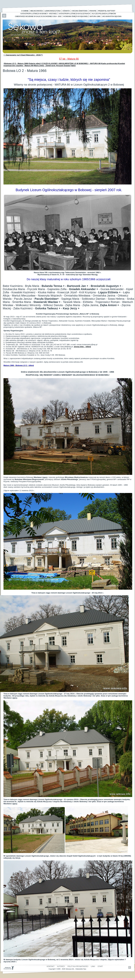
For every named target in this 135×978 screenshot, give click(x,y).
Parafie (92, 11)
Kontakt (51, 966)
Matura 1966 (95, 16)
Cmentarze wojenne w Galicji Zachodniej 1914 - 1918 (38, 16)
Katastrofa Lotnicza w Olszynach (74, 14)
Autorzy (61, 966)
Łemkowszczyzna (53, 11)
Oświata (66, 11)
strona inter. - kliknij (82, 347)
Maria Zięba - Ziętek (42, 66)
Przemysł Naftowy (106, 11)
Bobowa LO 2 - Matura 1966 (16, 63)
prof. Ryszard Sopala (61, 66)
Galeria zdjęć (34, 63)
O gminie (24, 11)
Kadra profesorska (109, 63)
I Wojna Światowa (79, 11)
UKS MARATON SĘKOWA (112, 16)
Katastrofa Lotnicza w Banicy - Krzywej (38, 14)
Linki (93, 966)
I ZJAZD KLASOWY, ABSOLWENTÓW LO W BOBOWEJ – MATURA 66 (70, 63)
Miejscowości (36, 11)
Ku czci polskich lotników (104, 14)
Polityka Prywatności (78, 966)
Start (100, 966)
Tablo (73, 66)
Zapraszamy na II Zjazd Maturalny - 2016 (22, 55)
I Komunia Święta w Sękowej (75, 16)
